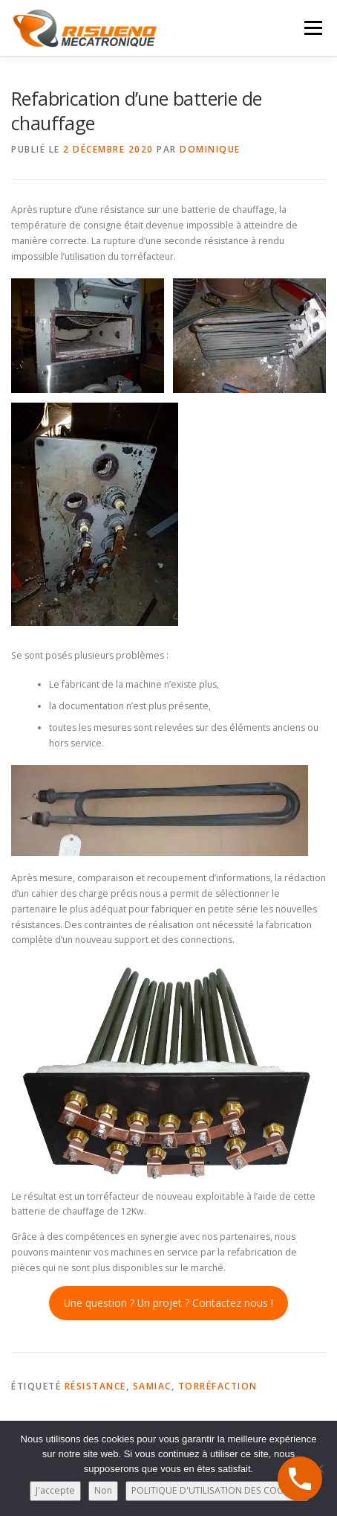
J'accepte (55, 1490)
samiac (152, 1386)
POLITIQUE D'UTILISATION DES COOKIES (216, 1490)
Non (103, 1490)
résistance (95, 1386)
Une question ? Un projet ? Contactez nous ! (168, 1303)
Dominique (210, 149)
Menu (312, 28)
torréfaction (218, 1386)
